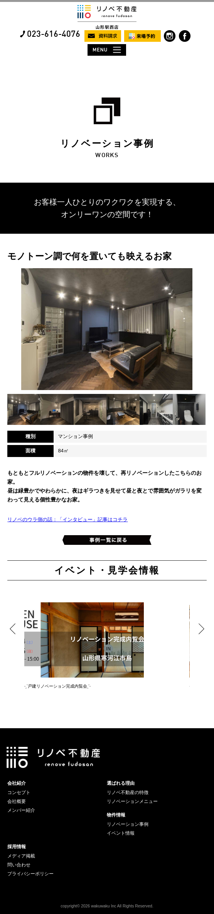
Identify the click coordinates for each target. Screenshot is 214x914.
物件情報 (116, 815)
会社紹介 (16, 783)
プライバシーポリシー (30, 873)
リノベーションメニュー (132, 801)
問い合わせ (18, 865)
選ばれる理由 (121, 783)
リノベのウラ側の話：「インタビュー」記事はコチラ (67, 519)
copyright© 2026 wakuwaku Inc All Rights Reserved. (107, 906)
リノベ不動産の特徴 (127, 792)
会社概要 (16, 801)
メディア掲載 (21, 856)
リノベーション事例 (127, 824)
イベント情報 (121, 833)
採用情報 (16, 846)
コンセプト (18, 792)
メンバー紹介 (21, 810)
